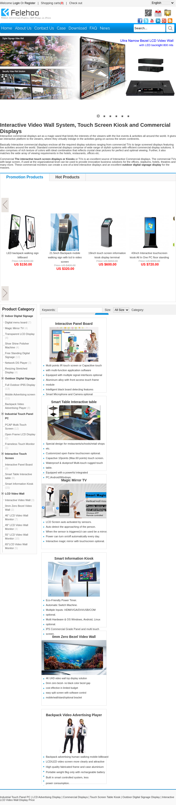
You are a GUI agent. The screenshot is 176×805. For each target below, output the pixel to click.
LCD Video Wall (14, 493)
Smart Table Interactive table (74, 402)
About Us (23, 28)
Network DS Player (18, 362)
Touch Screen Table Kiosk (105, 797)
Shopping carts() (52, 3)
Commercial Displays (75, 797)
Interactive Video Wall (19, 500)
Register (30, 3)
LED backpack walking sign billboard (22, 255)
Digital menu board (18, 322)
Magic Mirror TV (16, 328)
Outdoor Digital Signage (20, 378)
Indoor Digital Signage (19, 316)
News (105, 28)
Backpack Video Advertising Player (74, 715)
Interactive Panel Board (74, 324)
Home (6, 28)
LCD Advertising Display (46, 797)
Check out (75, 3)
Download (78, 28)
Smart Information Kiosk (74, 558)
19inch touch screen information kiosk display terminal (107, 255)
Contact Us (44, 28)
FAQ (93, 28)
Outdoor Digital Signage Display (141, 797)
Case (61, 28)
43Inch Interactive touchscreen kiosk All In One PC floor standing (149, 255)
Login (16, 3)
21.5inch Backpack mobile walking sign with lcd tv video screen (65, 257)
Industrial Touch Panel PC (15, 797)
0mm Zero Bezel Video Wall (74, 637)
